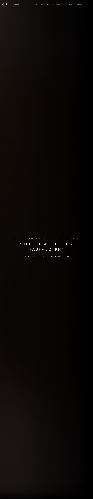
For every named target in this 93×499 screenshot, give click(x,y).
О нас (25, 4)
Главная (16, 4)
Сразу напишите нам (59, 256)
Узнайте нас (30, 256)
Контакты (68, 4)
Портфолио (80, 4)
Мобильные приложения (51, 4)
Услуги (34, 4)
